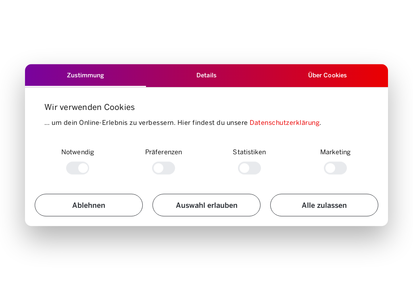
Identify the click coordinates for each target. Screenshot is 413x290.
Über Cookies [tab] (327, 74)
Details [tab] (206, 74)
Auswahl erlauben (207, 205)
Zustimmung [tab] (85, 74)
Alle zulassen (324, 205)
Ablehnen (88, 205)
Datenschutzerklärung (284, 122)
